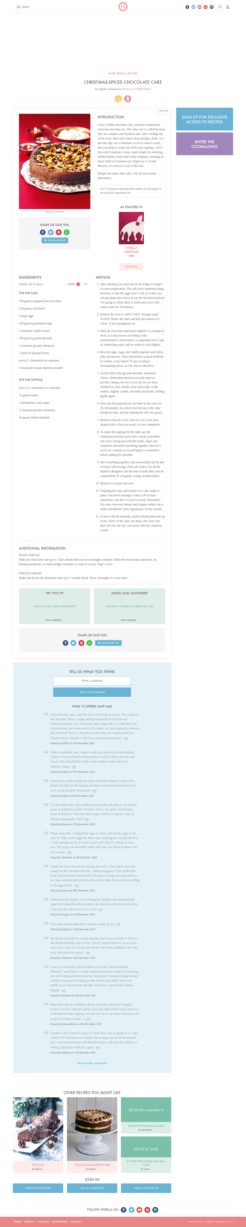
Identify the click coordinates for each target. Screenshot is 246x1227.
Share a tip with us (146, 1188)
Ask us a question (92, 1188)
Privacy (29, 1221)
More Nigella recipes (123, 73)
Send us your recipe (38, 1188)
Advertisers (60, 1221)
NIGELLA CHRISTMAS (136, 89)
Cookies (43, 1221)
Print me (164, 110)
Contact (76, 1221)
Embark (199, 1222)
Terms (18, 1221)
